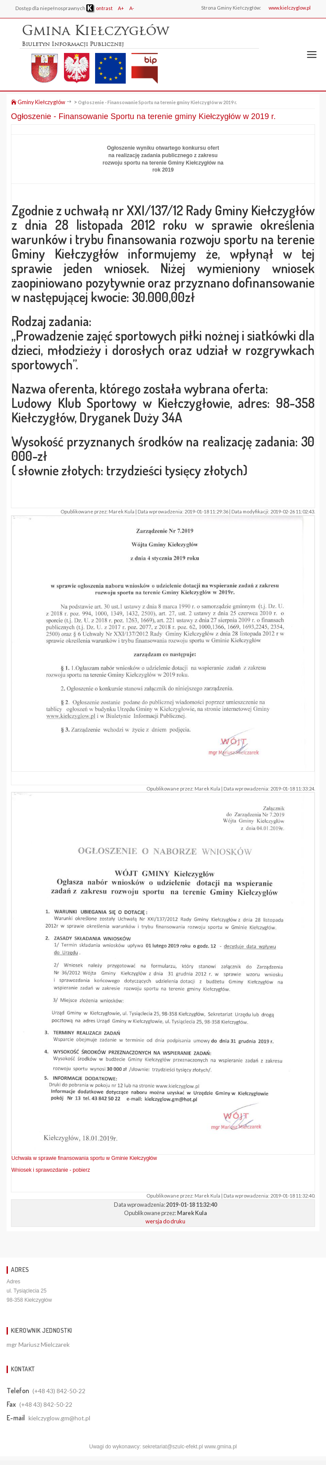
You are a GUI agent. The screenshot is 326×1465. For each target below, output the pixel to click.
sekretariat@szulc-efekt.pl (172, 1447)
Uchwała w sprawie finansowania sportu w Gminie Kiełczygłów (84, 1158)
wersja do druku (165, 1221)
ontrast (99, 8)
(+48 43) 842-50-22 (58, 1391)
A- (131, 8)
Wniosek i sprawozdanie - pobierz (50, 1170)
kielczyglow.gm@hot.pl (59, 1418)
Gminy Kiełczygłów (38, 101)
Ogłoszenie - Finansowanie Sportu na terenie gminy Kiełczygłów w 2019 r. (157, 102)
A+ (121, 8)
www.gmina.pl (220, 1447)
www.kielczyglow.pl (290, 8)
